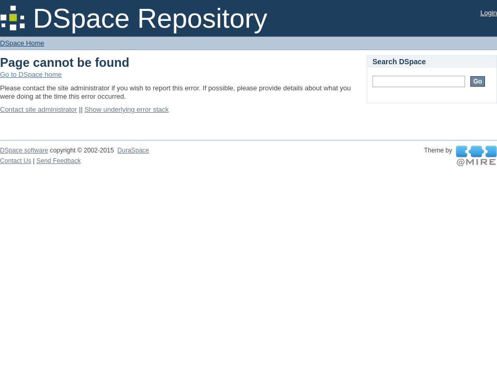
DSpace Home (22, 43)
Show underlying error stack (126, 109)
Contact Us (15, 160)
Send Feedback (59, 160)
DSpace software (24, 150)
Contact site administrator (38, 109)
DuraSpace (133, 150)
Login (488, 13)
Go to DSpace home (31, 74)
